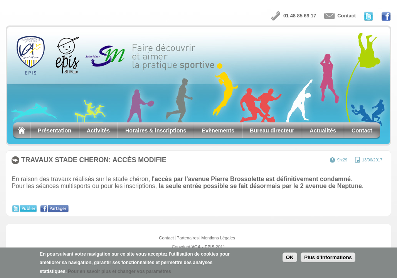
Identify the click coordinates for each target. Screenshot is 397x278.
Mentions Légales (218, 238)
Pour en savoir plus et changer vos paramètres (119, 272)
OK (290, 258)
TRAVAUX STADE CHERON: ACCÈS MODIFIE (94, 160)
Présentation (54, 130)
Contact (346, 16)
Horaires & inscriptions (155, 130)
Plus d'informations (328, 258)
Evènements (218, 130)
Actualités (323, 130)
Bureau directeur (272, 130)
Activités (98, 130)
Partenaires (187, 238)
